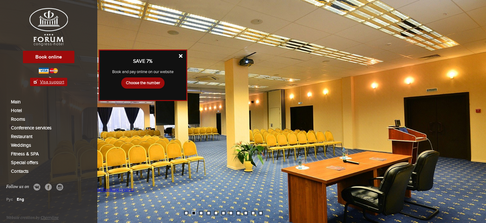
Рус (9, 199)
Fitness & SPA (25, 154)
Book (48, 57)
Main (15, 102)
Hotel (16, 110)
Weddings (21, 145)
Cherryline (50, 217)
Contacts (20, 171)
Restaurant (21, 136)
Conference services (31, 128)
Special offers (24, 162)
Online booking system (111, 189)
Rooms (18, 119)
